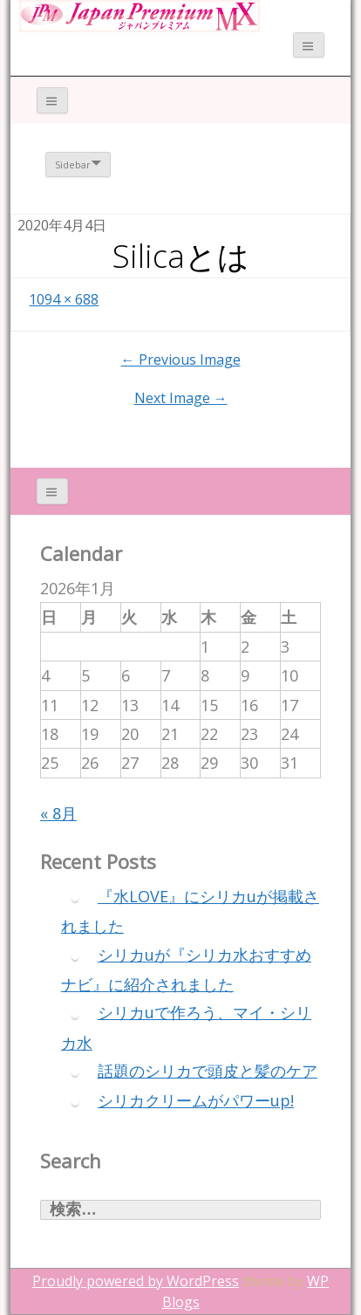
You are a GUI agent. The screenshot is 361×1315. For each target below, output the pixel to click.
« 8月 (58, 813)
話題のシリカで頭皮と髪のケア (207, 1070)
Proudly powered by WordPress (135, 1281)
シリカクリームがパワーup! (196, 1100)
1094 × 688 (64, 299)
